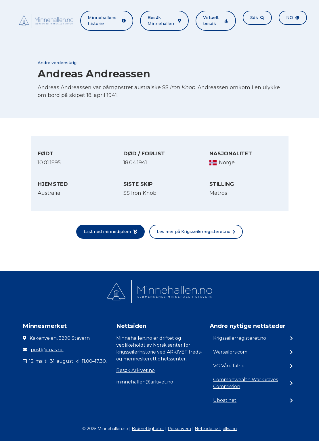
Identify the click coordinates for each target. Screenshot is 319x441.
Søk (257, 17)
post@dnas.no (47, 349)
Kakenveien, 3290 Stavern (60, 338)
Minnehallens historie (107, 20)
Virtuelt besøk (215, 20)
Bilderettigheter (148, 428)
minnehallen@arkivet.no (144, 382)
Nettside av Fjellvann (216, 428)
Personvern (179, 428)
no (292, 17)
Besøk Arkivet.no (135, 370)
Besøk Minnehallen (164, 20)
